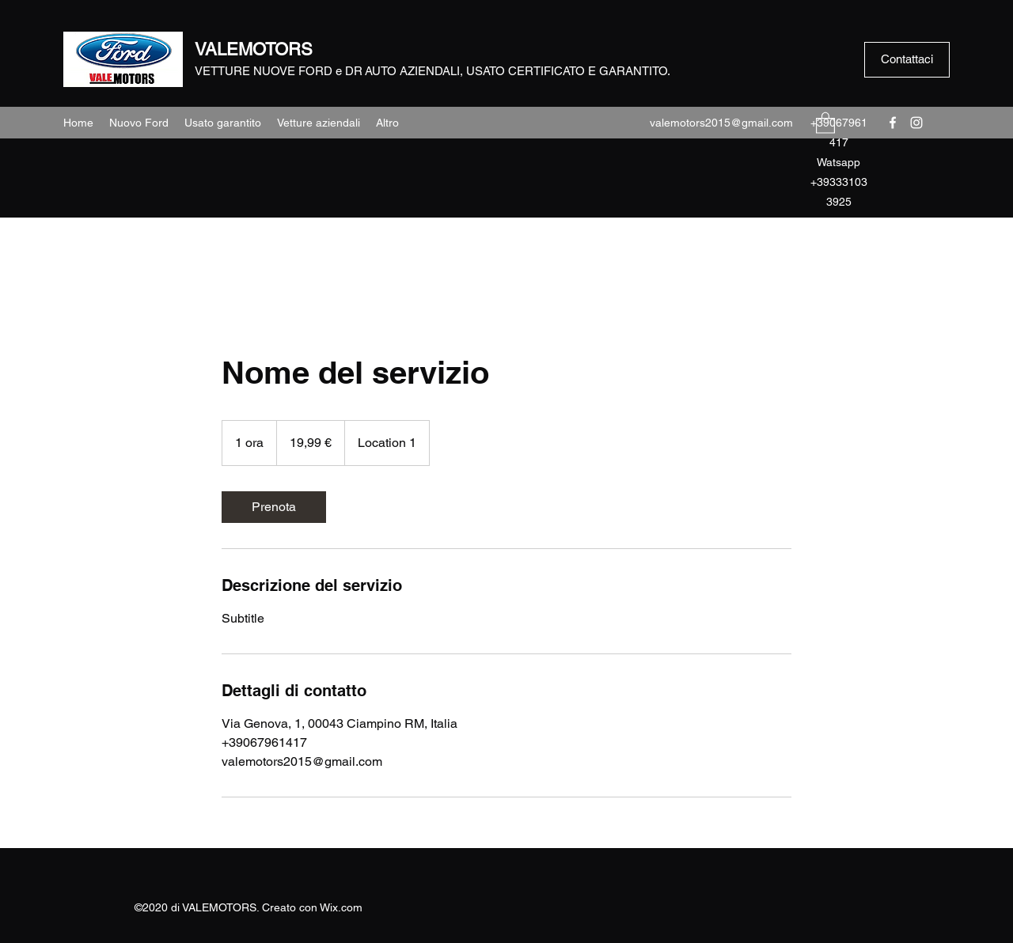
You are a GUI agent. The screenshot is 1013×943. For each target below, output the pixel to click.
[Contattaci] (907, 60)
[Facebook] (893, 123)
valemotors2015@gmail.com (721, 122)
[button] (825, 122)
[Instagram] (916, 123)
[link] (274, 507)
